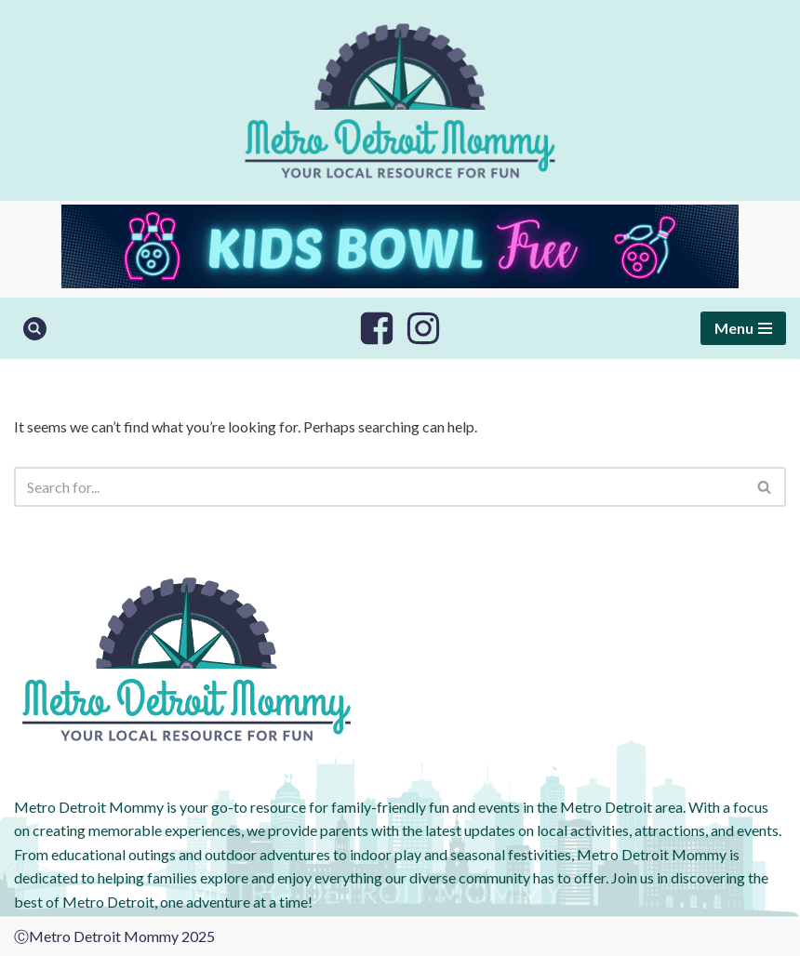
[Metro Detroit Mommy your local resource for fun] (400, 100)
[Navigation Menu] (743, 328)
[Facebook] (376, 328)
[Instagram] (423, 328)
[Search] (35, 328)
